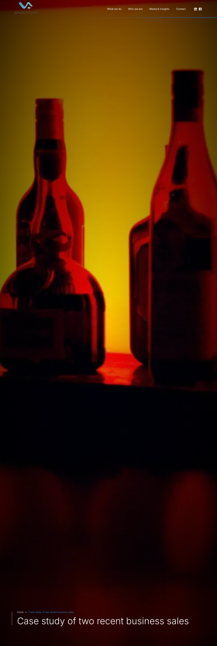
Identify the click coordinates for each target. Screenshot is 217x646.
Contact (181, 9)
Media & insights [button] (159, 9)
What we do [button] (114, 9)
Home (20, 612)
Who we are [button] (135, 9)
